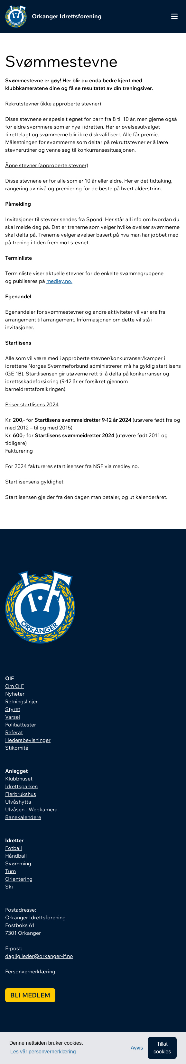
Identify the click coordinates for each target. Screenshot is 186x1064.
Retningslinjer (21, 701)
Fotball (13, 848)
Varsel (12, 717)
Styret (12, 709)
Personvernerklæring (30, 971)
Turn (10, 871)
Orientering (19, 879)
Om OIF (14, 686)
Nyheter (14, 693)
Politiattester (20, 724)
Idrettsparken (21, 786)
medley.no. (59, 281)
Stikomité (16, 747)
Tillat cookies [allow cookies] (162, 1047)
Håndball (16, 855)
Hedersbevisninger (28, 740)
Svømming (18, 863)
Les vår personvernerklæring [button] (43, 1051)
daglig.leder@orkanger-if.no (39, 956)
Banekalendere (23, 817)
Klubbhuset (19, 778)
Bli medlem (30, 995)
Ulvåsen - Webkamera (31, 809)
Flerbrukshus (20, 794)
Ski (9, 886)
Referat (14, 732)
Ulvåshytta (18, 801)
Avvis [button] (137, 1047)
